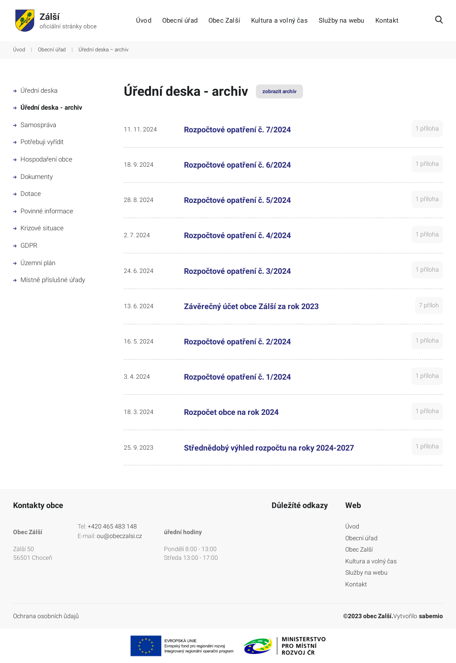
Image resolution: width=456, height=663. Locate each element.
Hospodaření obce (42, 159)
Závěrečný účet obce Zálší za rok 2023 (251, 306)
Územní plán (34, 263)
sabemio (431, 616)
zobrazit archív (279, 91)
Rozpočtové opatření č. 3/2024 (237, 271)
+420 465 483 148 (112, 526)
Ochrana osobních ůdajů (46, 616)
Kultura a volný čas (279, 20)
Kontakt (386, 20)
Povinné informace (43, 211)
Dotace (27, 194)
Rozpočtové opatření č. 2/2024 (237, 341)
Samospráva (34, 125)
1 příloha (427, 128)
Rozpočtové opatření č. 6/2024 (237, 164)
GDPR (25, 245)
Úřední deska (35, 90)
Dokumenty (33, 177)
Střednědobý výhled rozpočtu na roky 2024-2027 (269, 447)
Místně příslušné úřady (49, 280)
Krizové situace (38, 228)
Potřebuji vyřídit (38, 142)
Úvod (143, 20)
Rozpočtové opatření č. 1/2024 (237, 376)
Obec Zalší (224, 20)
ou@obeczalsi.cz (119, 535)
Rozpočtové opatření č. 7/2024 (237, 129)
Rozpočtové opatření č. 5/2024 (237, 200)
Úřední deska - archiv (47, 107)
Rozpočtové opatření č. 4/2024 (237, 235)
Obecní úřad (179, 20)
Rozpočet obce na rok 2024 (231, 412)
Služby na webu (341, 20)
